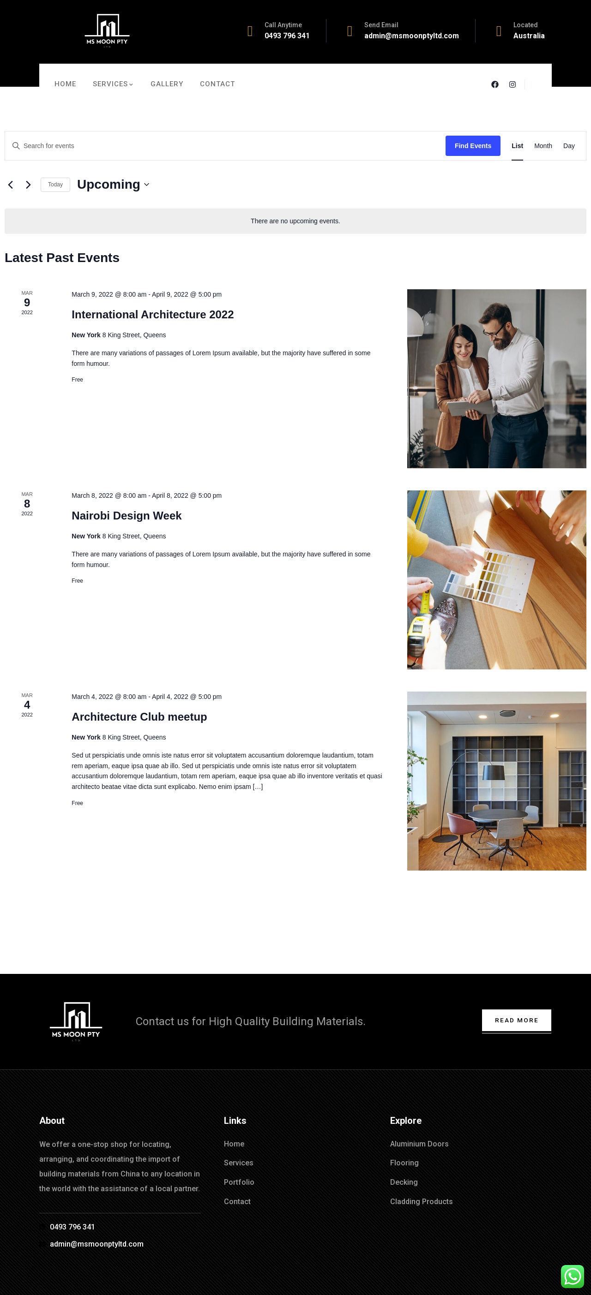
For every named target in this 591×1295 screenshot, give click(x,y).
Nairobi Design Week (126, 515)
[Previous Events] (10, 184)
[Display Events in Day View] (569, 146)
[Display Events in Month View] (543, 146)
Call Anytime (283, 25)
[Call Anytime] (250, 31)
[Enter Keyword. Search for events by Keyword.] (225, 146)
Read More (515, 1020)
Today (55, 184)
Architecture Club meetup (139, 716)
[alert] (295, 221)
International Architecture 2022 (153, 314)
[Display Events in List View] (517, 146)
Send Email (381, 25)
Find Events (473, 145)
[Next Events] (28, 184)
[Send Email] (350, 31)
